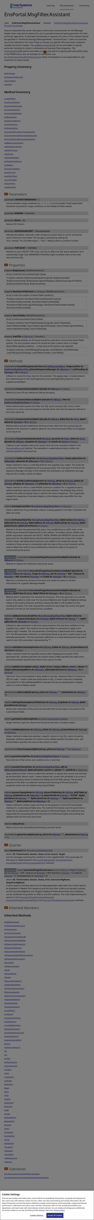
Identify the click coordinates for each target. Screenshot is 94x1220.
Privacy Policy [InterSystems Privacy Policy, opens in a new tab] (59, 1213)
